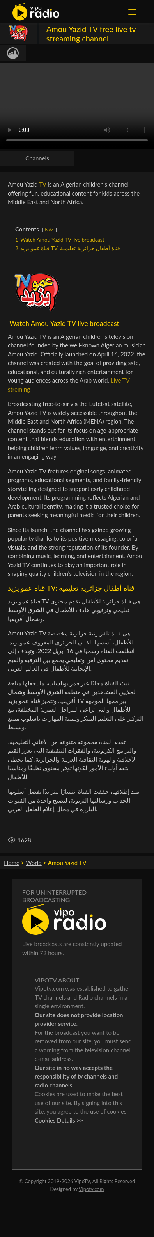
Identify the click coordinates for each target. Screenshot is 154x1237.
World (34, 862)
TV (42, 184)
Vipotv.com (91, 1189)
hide (49, 230)
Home (11, 862)
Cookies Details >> (59, 1120)
